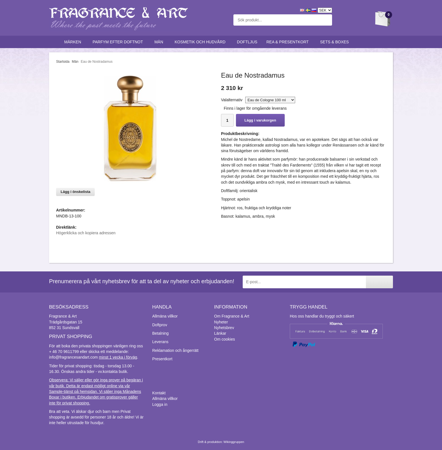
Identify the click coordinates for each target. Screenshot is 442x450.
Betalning (160, 333)
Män (160, 42)
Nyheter (221, 322)
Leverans (160, 341)
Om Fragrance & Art (231, 316)
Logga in (159, 404)
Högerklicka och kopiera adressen (86, 233)
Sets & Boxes (336, 42)
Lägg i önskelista (75, 192)
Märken (74, 42)
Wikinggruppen (234, 442)
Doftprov (159, 325)
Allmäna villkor (165, 316)
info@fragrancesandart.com (73, 357)
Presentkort (162, 359)
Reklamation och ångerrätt (175, 350)
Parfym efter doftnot (118, 42)
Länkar (220, 333)
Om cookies (224, 339)
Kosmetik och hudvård (201, 42)
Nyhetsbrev (224, 327)
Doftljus (247, 42)
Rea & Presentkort (288, 42)
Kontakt (158, 393)
